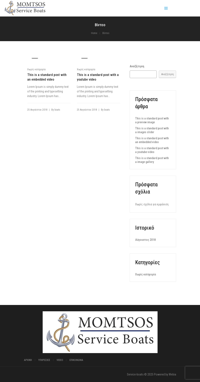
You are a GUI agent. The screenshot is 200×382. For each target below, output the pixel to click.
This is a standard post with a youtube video (98, 77)
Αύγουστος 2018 (145, 239)
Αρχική (28, 360)
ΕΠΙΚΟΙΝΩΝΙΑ (76, 360)
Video (60, 360)
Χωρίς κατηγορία (36, 69)
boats (57, 109)
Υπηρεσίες (44, 360)
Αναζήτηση (137, 66)
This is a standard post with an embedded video (47, 77)
